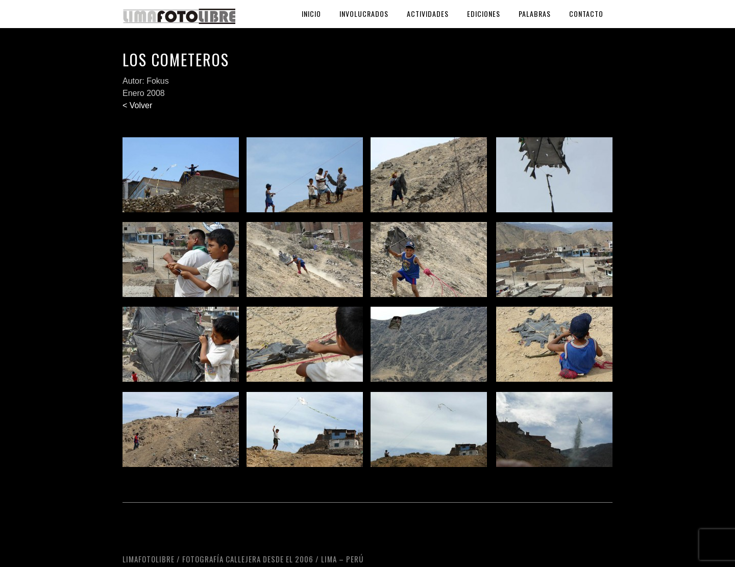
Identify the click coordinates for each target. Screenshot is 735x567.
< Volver (137, 105)
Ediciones (483, 13)
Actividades (428, 13)
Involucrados (363, 13)
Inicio (311, 13)
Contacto (586, 13)
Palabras (535, 13)
